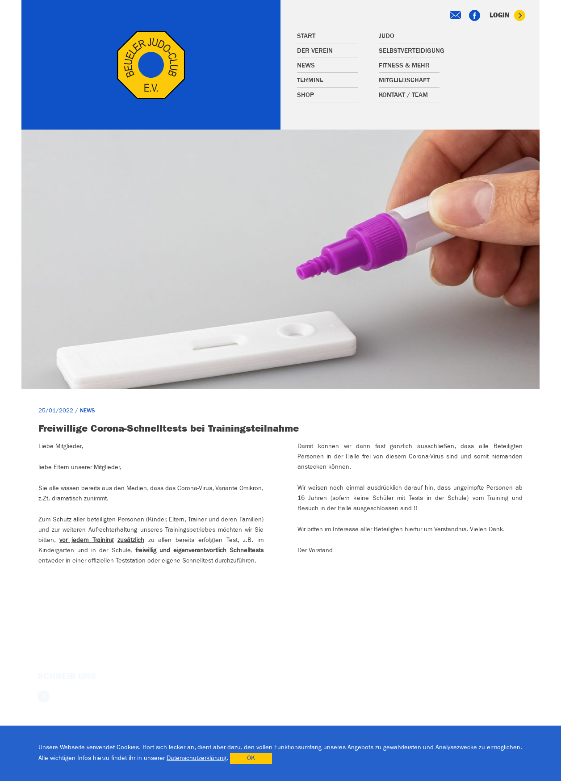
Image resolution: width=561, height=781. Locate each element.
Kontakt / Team (403, 95)
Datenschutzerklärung (196, 758)
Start (306, 36)
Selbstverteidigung (409, 50)
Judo (386, 36)
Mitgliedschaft (404, 80)
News (306, 65)
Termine (310, 80)
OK (251, 758)
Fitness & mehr (404, 65)
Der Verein (315, 50)
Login (507, 15)
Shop (305, 95)
